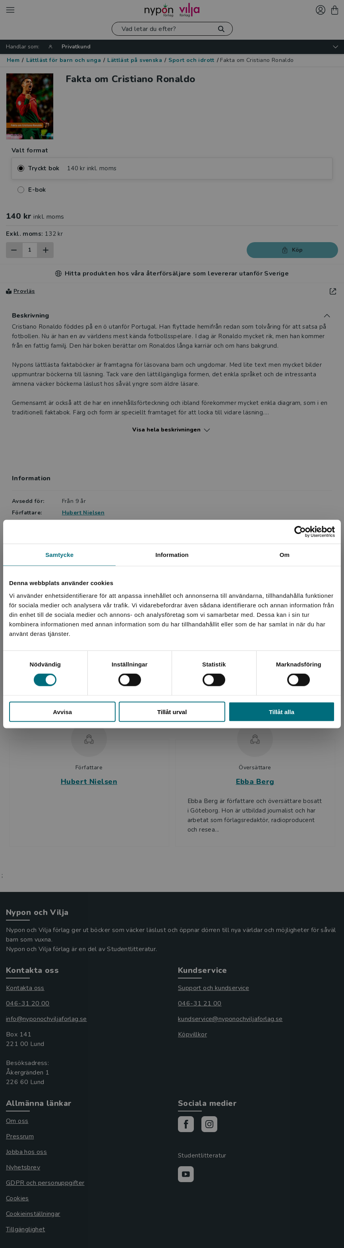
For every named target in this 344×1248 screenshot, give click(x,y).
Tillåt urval (172, 711)
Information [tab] (172, 554)
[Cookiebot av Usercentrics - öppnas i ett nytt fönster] (300, 532)
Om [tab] (285, 554)
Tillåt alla (281, 711)
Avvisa (62, 711)
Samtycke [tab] (59, 554)
